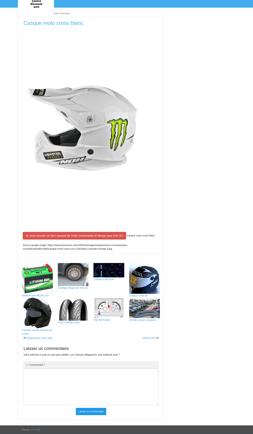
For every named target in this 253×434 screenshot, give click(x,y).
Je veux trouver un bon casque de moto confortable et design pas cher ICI (74, 235)
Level (33, 429)
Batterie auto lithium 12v (35, 295)
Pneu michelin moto (69, 322)
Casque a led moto (103, 279)
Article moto (148, 338)
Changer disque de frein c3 (73, 287)
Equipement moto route (40, 338)
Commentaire (37, 364)
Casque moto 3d (138, 295)
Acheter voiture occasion (142, 319)
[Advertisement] (91, 53)
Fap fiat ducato (101, 319)
